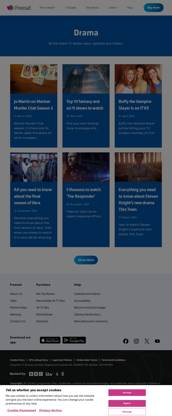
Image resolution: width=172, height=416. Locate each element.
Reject (127, 403)
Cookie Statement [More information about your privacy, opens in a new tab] (21, 410)
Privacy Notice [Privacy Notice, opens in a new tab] (50, 410)
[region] (86, 400)
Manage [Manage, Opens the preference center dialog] (127, 411)
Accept (127, 392)
